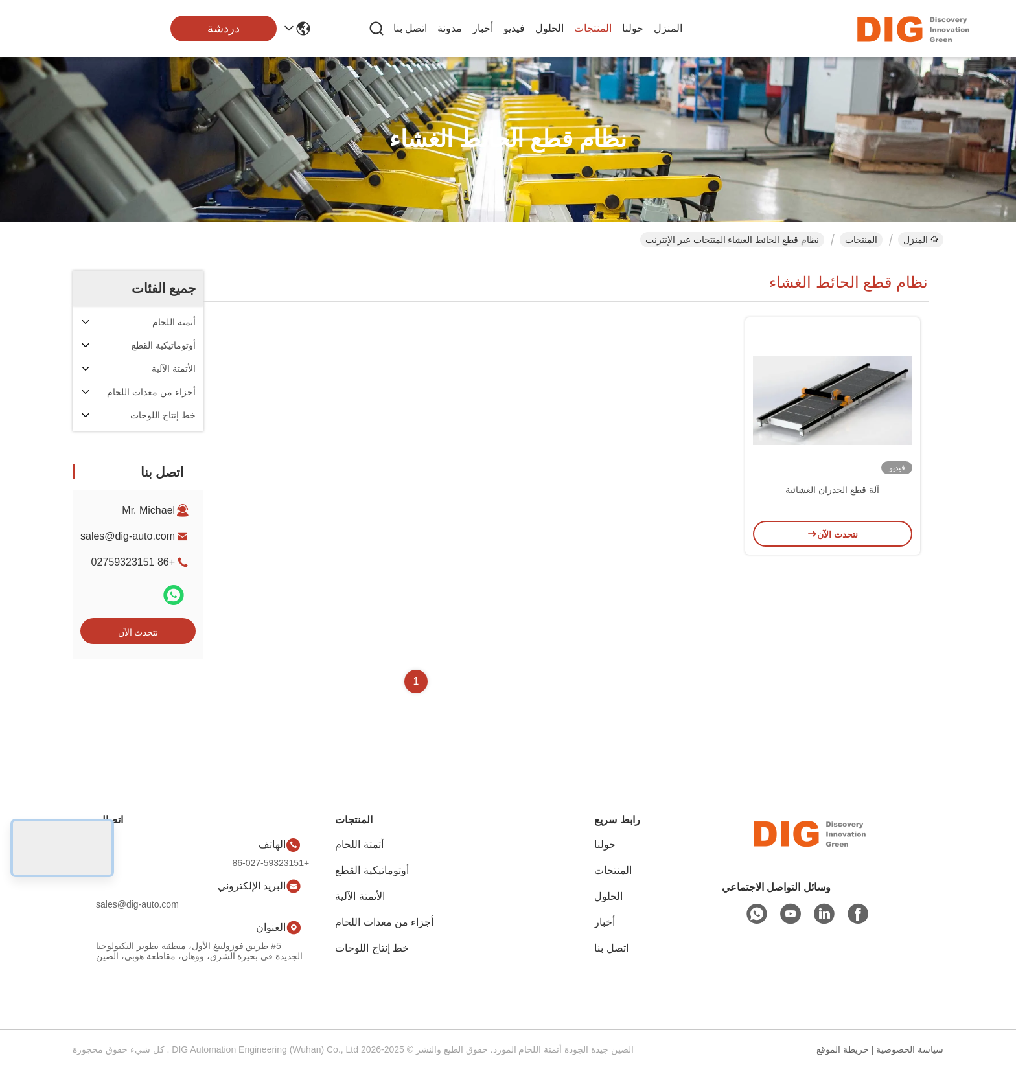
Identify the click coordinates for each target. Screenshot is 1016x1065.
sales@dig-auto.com (127, 536)
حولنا (632, 28)
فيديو (514, 28)
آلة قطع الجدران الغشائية (832, 490)
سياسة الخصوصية (909, 1049)
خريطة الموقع (842, 1049)
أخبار (482, 28)
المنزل (668, 28)
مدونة (449, 28)
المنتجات (593, 28)
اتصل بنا (410, 28)
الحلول (549, 28)
